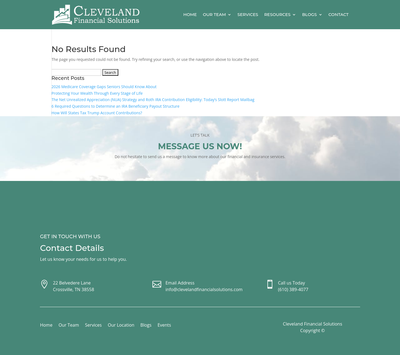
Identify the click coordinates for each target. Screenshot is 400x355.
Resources (277, 14)
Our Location (121, 325)
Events (164, 325)
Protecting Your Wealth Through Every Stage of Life (97, 93)
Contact (338, 14)
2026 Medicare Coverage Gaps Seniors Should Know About (104, 86)
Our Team (214, 14)
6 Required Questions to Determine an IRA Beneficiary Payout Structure (115, 106)
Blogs (309, 14)
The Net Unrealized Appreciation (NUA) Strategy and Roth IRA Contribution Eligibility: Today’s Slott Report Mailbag (152, 99)
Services (247, 14)
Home (190, 14)
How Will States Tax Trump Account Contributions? (96, 112)
